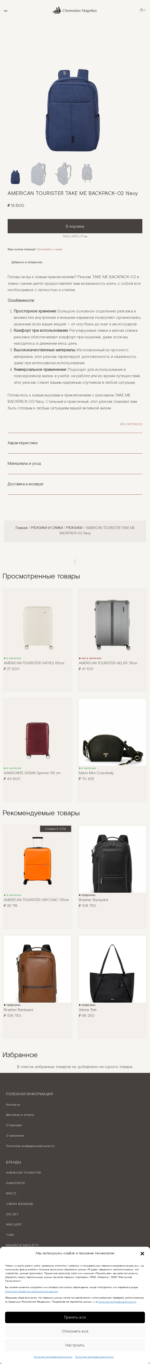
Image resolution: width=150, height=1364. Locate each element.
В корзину (75, 226)
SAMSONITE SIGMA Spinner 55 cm (32, 773)
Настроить (75, 1345)
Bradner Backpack (93, 900)
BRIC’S (11, 1193)
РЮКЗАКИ (74, 528)
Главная (22, 528)
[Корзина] (143, 10)
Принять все (75, 1317)
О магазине (15, 1136)
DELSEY (12, 1214)
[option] (75, 91)
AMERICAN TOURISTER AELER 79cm (108, 663)
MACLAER (13, 1224)
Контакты (13, 1105)
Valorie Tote (88, 1010)
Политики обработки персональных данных (31, 1291)
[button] (142, 1253)
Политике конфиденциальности (117, 1302)
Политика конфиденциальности (53, 1357)
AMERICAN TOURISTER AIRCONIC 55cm (36, 900)
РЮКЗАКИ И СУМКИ (47, 528)
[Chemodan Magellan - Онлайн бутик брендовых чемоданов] (75, 10)
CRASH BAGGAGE (19, 1204)
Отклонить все (75, 1331)
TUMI (10, 1235)
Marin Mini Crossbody (96, 773)
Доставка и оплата (20, 1115)
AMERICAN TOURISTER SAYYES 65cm (34, 663)
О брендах (14, 1125)
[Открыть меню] (5, 10)
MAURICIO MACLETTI (22, 1245)
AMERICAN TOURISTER (23, 1173)
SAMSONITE (15, 1183)
